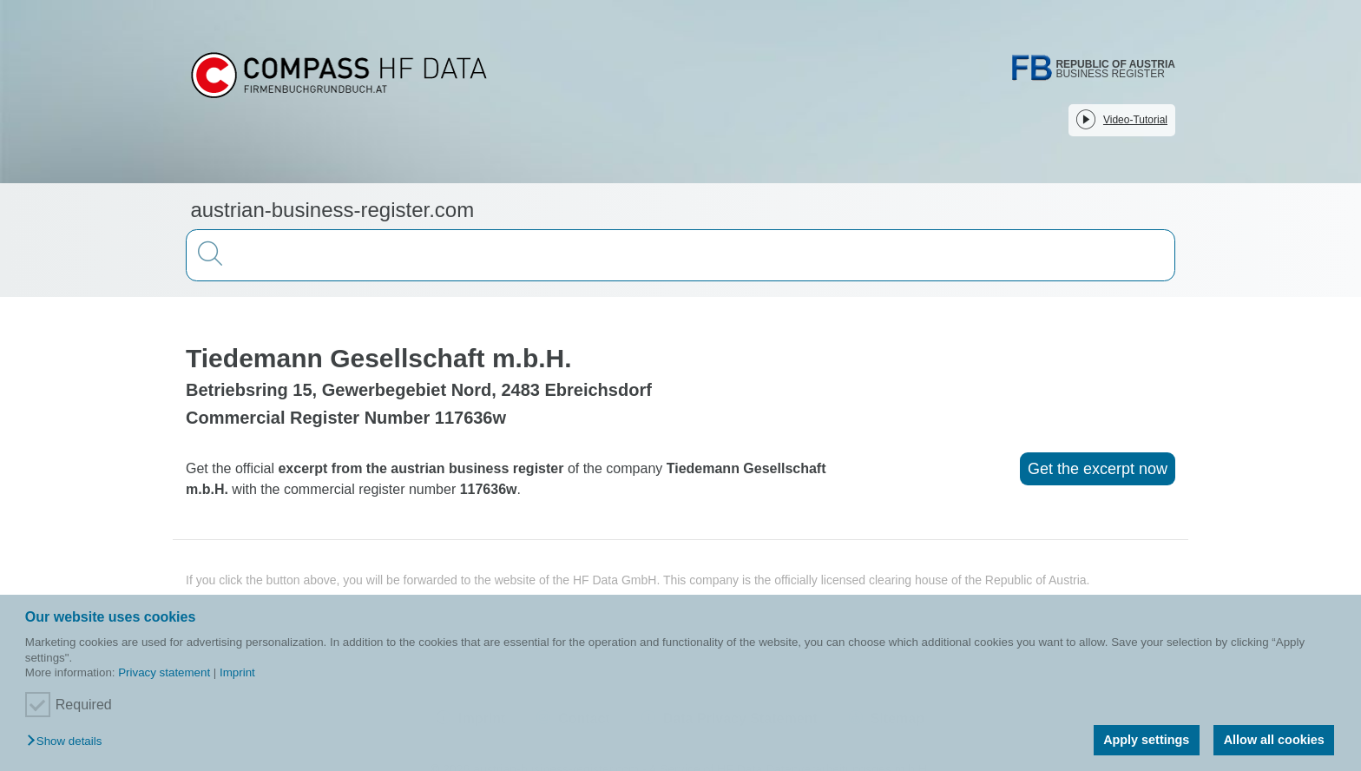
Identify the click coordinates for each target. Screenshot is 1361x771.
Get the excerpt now (1097, 469)
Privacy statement (164, 672)
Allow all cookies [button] (1274, 740)
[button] (68, 742)
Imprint (237, 672)
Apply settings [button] (1146, 740)
